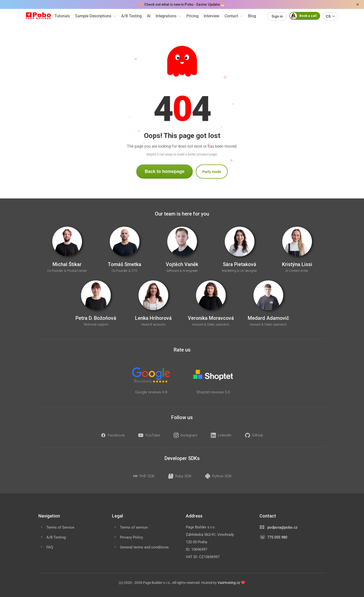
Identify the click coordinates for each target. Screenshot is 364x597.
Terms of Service (60, 527)
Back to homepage (164, 171)
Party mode (211, 172)
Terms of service (134, 527)
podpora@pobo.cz (282, 527)
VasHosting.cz (229, 583)
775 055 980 (277, 537)
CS (330, 16)
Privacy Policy (131, 537)
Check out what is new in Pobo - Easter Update (182, 4)
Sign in (277, 16)
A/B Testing (56, 537)
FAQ (49, 547)
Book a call (303, 16)
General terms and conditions (144, 547)
